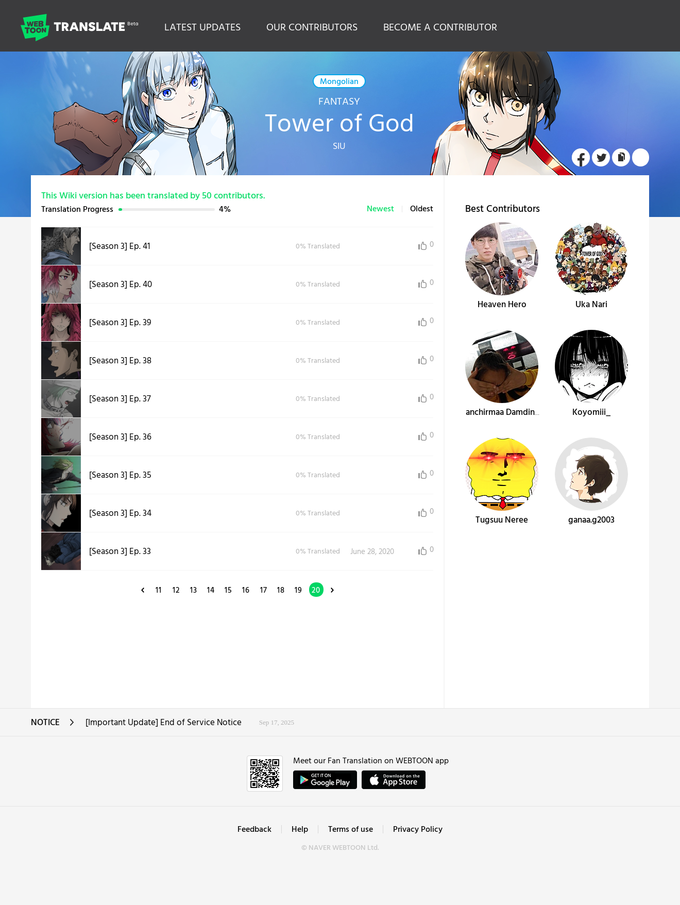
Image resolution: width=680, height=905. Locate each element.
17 (263, 590)
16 (246, 590)
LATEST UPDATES (202, 28)
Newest (380, 209)
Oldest (421, 209)
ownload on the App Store (394, 779)
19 (298, 590)
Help (300, 829)
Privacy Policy (418, 829)
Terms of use (350, 829)
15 (228, 590)
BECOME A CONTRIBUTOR (440, 28)
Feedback (254, 829)
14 (211, 590)
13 (193, 590)
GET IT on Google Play (325, 779)
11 (159, 590)
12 (176, 590)
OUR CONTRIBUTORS (312, 28)
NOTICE (53, 726)
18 (281, 590)
